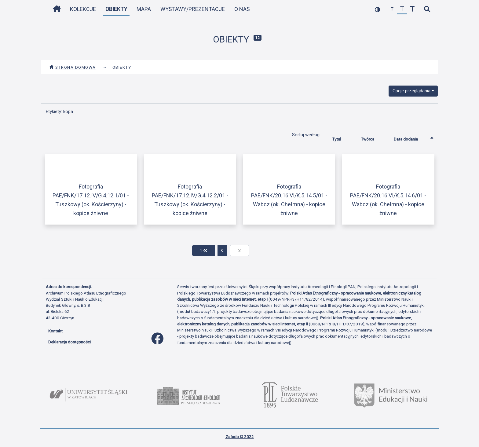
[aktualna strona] (239, 250)
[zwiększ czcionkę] (412, 9)
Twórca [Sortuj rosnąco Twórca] (372, 137)
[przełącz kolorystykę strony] (377, 9)
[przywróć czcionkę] (402, 9)
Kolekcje (83, 9)
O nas (242, 9)
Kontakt (55, 330)
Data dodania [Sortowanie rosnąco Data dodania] (411, 137)
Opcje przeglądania (411, 90)
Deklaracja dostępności (69, 341)
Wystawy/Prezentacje (192, 9)
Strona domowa (72, 67)
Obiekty (116, 9)
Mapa (144, 9)
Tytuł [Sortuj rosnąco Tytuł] (341, 137)
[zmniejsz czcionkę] (392, 9)
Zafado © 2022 (239, 436)
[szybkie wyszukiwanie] (427, 9)
